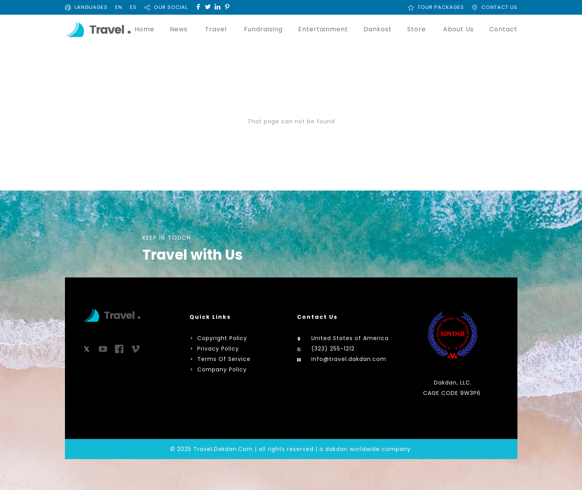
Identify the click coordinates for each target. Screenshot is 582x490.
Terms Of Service (223, 359)
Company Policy (221, 369)
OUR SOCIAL (171, 7)
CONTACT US (499, 7)
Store (416, 29)
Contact (503, 29)
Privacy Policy (218, 348)
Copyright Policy (221, 338)
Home (144, 29)
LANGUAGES (91, 7)
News (179, 29)
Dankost (378, 29)
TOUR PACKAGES (441, 7)
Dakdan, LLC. (453, 382)
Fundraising (263, 29)
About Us (458, 29)
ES (133, 7)
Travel (216, 29)
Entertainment (323, 29)
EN (118, 7)
